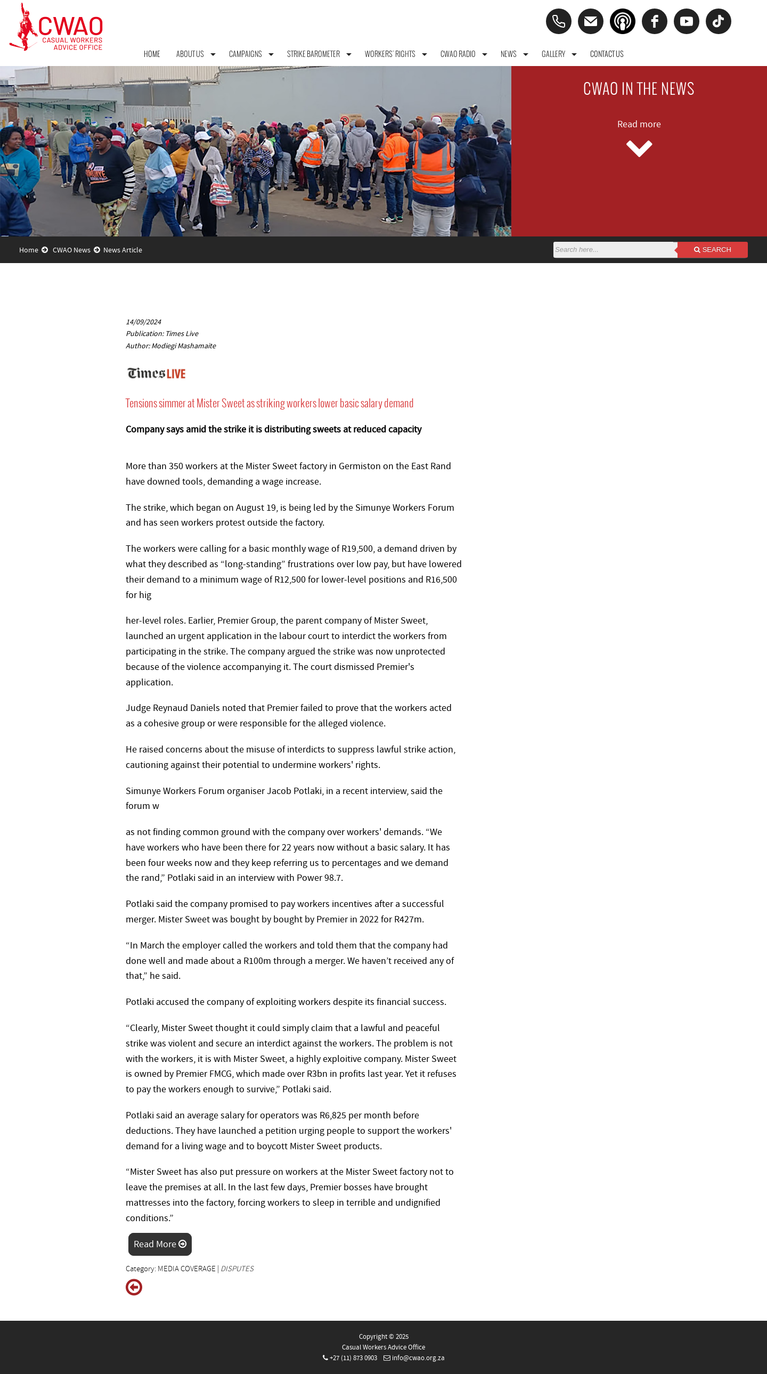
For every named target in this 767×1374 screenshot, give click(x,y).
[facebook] (654, 21)
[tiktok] (718, 21)
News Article (122, 250)
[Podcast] (622, 21)
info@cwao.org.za (418, 1358)
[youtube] (686, 21)
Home (33, 250)
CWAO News (76, 250)
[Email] (590, 21)
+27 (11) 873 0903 (353, 1358)
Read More (160, 1244)
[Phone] (559, 21)
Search (712, 249)
